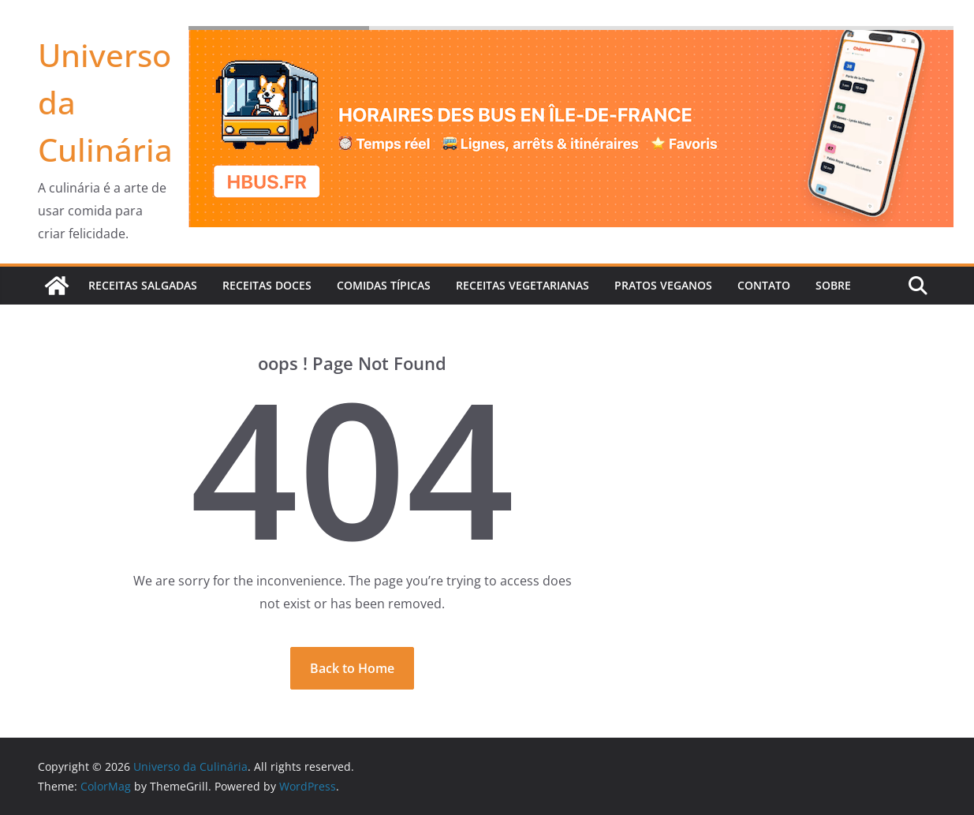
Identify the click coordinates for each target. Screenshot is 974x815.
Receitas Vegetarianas (522, 285)
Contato (763, 285)
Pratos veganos (663, 285)
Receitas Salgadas (142, 285)
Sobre (833, 285)
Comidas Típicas (384, 285)
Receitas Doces (267, 285)
